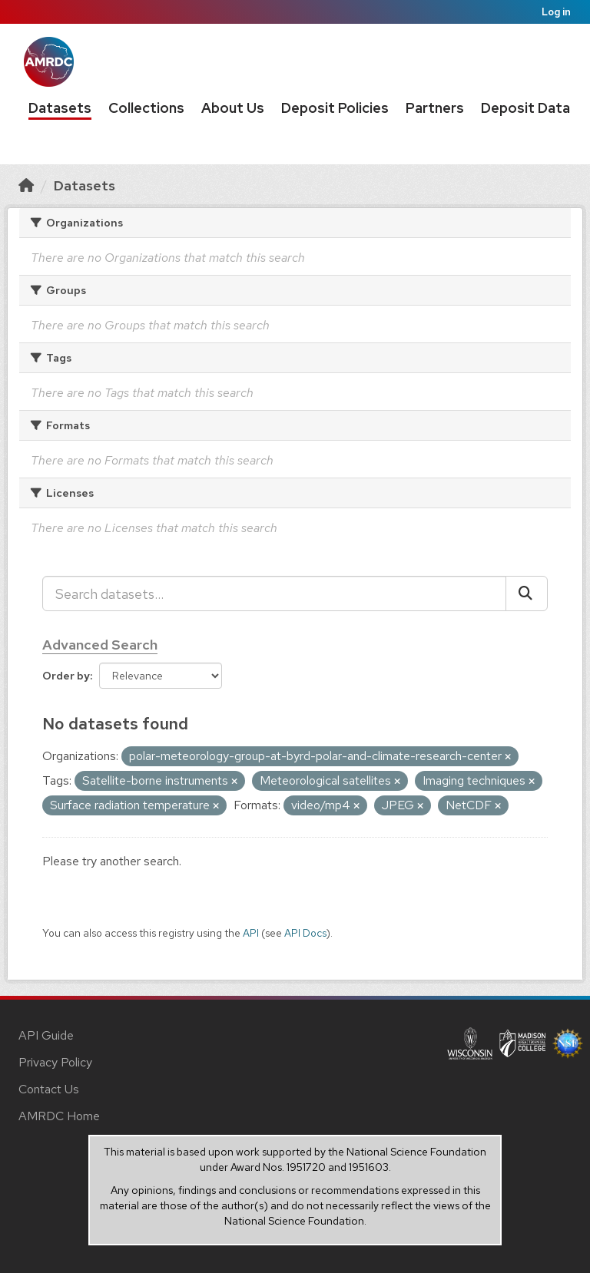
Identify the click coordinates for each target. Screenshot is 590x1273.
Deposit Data (525, 108)
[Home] (26, 185)
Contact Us (48, 1089)
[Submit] (526, 593)
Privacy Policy (55, 1062)
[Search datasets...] (274, 593)
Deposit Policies (335, 108)
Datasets (59, 108)
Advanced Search (99, 644)
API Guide (46, 1035)
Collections (146, 108)
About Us (232, 108)
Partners (435, 108)
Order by (66, 676)
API (251, 933)
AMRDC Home (59, 1116)
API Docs (305, 933)
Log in (556, 11)
